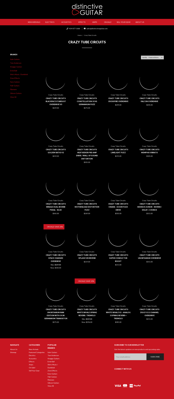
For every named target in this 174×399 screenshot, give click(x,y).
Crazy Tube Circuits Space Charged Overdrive (56, 258)
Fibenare (13, 89)
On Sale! (108, 22)
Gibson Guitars (16, 93)
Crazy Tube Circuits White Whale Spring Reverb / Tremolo (87, 312)
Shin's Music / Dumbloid (19, 74)
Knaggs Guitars (16, 67)
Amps (95, 22)
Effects (82, 22)
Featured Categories (37, 352)
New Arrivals (34, 22)
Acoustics (67, 22)
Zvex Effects (15, 78)
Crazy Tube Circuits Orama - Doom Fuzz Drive (118, 207)
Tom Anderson (15, 63)
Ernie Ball (13, 71)
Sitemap (13, 352)
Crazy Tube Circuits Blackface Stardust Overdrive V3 (56, 101)
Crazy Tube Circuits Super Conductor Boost (118, 258)
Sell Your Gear (123, 22)
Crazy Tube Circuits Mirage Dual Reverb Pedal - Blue (56, 207)
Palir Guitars (14, 86)
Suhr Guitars (15, 59)
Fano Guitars (15, 82)
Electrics (50, 22)
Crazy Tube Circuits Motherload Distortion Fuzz (87, 207)
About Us (140, 22)
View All (13, 97)
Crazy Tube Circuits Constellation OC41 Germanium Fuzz (87, 101)
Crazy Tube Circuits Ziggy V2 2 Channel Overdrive (150, 312)
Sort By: (144, 57)
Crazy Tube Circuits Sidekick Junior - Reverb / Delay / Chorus (149, 207)
